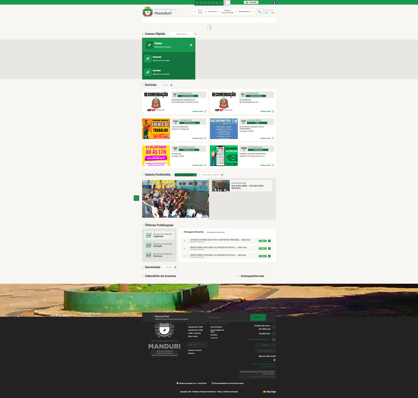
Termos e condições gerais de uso (263, 364)
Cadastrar (258, 317)
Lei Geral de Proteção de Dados (262, 377)
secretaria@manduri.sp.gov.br (258, 339)
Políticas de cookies (268, 366)
